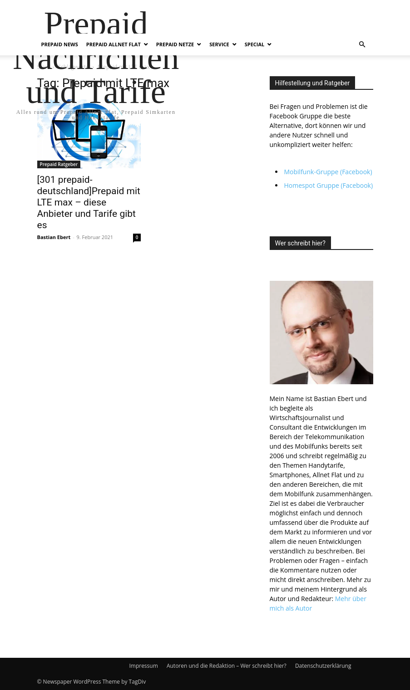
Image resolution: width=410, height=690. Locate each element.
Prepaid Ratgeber (59, 164)
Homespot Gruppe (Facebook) (328, 185)
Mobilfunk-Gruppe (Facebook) (328, 171)
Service (219, 44)
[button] (362, 44)
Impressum (143, 666)
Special (255, 44)
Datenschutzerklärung (323, 666)
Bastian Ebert (54, 237)
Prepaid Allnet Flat (113, 44)
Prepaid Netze (175, 44)
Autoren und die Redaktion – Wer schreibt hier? (227, 666)
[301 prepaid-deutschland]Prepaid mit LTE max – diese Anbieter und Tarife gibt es (88, 202)
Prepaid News (59, 44)
